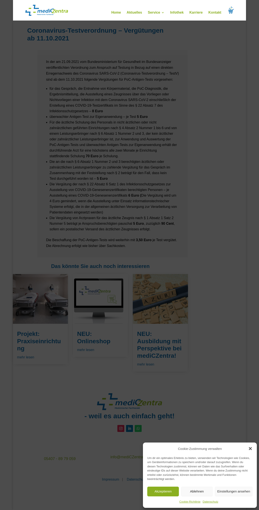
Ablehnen (197, 491)
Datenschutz (210, 501)
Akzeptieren (163, 491)
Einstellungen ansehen (233, 491)
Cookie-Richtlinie (190, 501)
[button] (250, 448)
